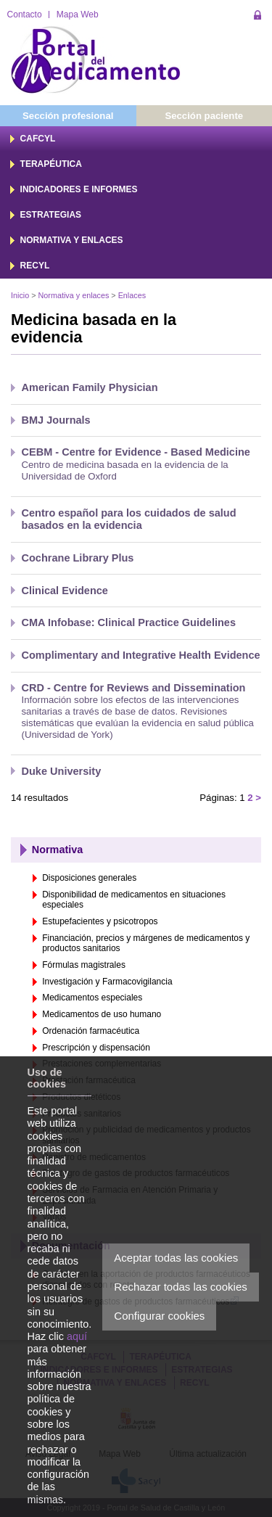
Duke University (62, 771)
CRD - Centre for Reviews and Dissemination (134, 688)
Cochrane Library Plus (78, 558)
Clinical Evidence (65, 590)
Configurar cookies (159, 1316)
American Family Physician (90, 387)
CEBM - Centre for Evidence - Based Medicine (136, 452)
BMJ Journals (56, 420)
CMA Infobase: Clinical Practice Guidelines (129, 622)
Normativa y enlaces (74, 295)
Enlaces (132, 295)
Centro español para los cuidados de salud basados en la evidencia (129, 519)
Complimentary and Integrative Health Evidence (141, 655)
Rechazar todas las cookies (180, 1286)
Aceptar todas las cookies (176, 1257)
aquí (77, 1336)
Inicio (20, 295)
